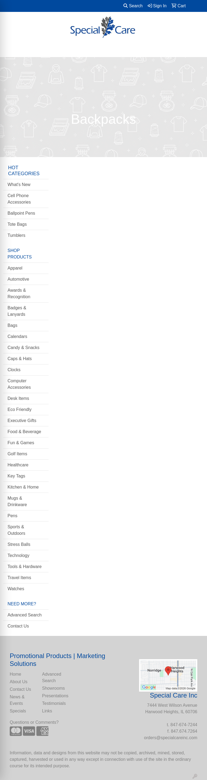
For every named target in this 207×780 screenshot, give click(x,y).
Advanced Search (25, 615)
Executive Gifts (22, 420)
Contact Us (18, 626)
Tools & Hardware (25, 566)
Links (47, 711)
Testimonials (54, 703)
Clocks (14, 369)
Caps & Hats (20, 358)
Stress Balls (19, 544)
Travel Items (19, 577)
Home (15, 674)
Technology (18, 555)
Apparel (15, 268)
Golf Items (17, 454)
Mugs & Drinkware (17, 501)
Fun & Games (21, 442)
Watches (16, 588)
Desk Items (18, 398)
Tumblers (16, 235)
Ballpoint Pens (21, 213)
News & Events (17, 700)
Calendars (17, 336)
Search (133, 6)
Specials (18, 711)
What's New (19, 184)
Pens (12, 515)
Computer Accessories (19, 384)
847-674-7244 (183, 724)
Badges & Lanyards (17, 311)
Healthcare (18, 465)
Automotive (18, 279)
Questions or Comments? (34, 722)
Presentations (55, 695)
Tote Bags (17, 224)
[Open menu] (196, 49)
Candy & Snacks (23, 347)
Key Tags (16, 476)
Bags (12, 325)
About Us (18, 681)
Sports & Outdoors (16, 530)
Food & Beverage (24, 431)
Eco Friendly (20, 409)
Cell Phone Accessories (19, 198)
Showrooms (53, 688)
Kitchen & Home (23, 487)
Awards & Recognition (19, 293)
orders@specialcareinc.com (170, 737)
